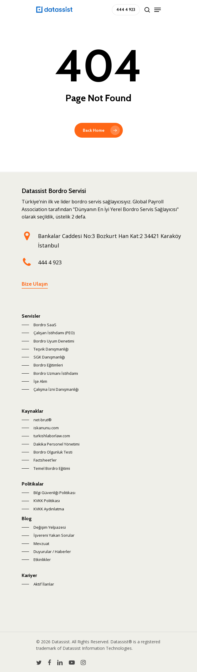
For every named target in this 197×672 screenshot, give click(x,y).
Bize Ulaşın (35, 284)
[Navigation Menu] (157, 10)
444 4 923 (50, 262)
